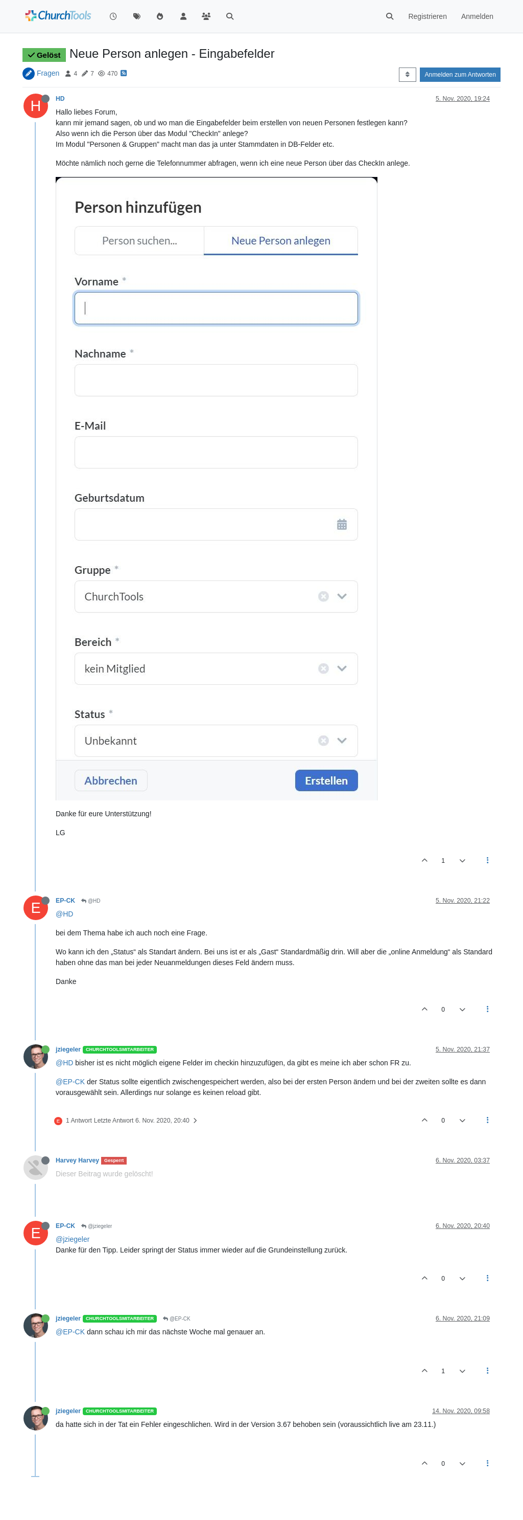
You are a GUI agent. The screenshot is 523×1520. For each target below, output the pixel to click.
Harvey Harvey (77, 1160)
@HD (90, 901)
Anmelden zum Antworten (460, 74)
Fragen (48, 73)
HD (60, 98)
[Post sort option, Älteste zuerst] (407, 75)
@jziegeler (96, 1226)
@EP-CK (70, 1082)
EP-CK (65, 900)
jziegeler (68, 1049)
